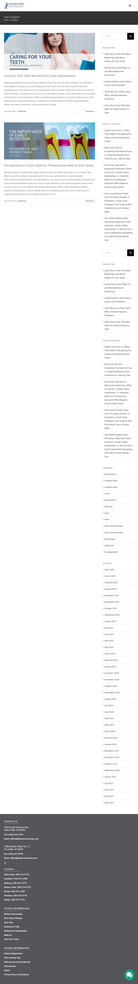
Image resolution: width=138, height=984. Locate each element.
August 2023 (110, 776)
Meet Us (8, 935)
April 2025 (109, 647)
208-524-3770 (22, 874)
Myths (7, 970)
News (107, 519)
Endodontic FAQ (11, 926)
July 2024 (108, 705)
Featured (108, 506)
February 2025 (111, 660)
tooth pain (109, 545)
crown (107, 493)
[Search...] (115, 36)
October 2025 (110, 608)
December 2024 (111, 673)
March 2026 (109, 576)
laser (106, 513)
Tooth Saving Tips (12, 957)
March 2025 (109, 653)
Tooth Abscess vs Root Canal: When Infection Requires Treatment (117, 95)
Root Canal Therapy (113, 525)
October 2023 (110, 763)
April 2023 (109, 802)
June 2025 (109, 634)
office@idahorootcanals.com (23, 858)
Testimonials (10, 966)
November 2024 (111, 679)
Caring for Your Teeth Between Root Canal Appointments (40, 75)
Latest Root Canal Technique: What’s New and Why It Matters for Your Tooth (117, 58)
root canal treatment (113, 532)
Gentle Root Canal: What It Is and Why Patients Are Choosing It (117, 71)
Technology (109, 539)
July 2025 (108, 627)
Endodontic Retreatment (15, 930)
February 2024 (111, 737)
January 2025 (110, 666)
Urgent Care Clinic (112, 130)
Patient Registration (13, 953)
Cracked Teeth (110, 480)
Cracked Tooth (111, 487)
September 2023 (112, 770)
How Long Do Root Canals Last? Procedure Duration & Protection (117, 197)
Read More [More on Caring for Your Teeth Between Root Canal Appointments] (90, 111)
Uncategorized (111, 552)
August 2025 (110, 621)
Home (6, 20)
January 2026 (110, 589)
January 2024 (110, 744)
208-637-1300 (20, 878)
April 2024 (109, 724)
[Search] (130, 36)
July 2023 (108, 783)
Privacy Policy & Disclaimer (16, 974)
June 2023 (109, 789)
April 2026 (109, 569)
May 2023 (108, 796)
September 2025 (112, 614)
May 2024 (108, 718)
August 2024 (110, 699)
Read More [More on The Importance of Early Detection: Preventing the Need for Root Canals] (90, 201)
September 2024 (112, 692)
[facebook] (5, 863)
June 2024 (109, 712)
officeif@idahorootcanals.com (24, 838)
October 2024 (110, 686)
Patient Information (13, 914)
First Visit (8, 922)
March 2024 (109, 731)
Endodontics (21, 111)
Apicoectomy (110, 474)
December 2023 (111, 750)
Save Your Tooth (11, 939)
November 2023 (111, 757)
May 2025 (108, 640)
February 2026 (111, 582)
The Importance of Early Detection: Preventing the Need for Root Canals (49, 165)
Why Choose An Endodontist (17, 962)
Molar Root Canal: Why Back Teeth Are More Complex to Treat (117, 109)
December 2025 (111, 595)
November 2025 (111, 602)
